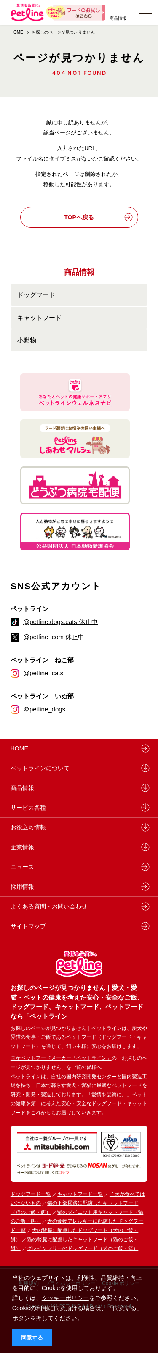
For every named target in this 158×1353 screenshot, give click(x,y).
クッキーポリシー (65, 1298)
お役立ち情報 (28, 827)
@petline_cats (43, 672)
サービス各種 (28, 807)
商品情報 (118, 18)
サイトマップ (28, 926)
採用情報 (22, 886)
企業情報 (22, 847)
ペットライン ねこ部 (42, 659)
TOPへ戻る (98, 217)
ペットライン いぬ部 (42, 696)
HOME (17, 32)
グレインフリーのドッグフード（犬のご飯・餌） (82, 1248)
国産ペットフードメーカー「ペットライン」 (61, 1058)
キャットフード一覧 (80, 1194)
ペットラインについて (40, 768)
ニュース (22, 866)
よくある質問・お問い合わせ (49, 906)
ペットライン (29, 608)
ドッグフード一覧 (31, 1194)
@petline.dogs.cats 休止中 (60, 621)
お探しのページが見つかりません (63, 32)
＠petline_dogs (44, 709)
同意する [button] (32, 1338)
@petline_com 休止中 (53, 636)
